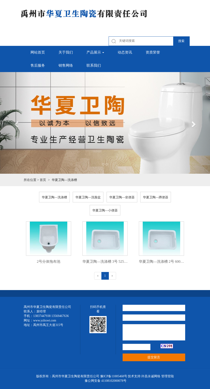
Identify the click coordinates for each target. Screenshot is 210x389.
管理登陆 (167, 376)
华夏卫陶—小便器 (105, 210)
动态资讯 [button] (125, 52)
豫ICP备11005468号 (113, 376)
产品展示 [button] (95, 52)
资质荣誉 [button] (153, 52)
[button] (16, 123)
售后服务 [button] (37, 65)
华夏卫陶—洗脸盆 (88, 197)
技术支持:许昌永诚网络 (144, 376)
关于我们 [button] (65, 52)
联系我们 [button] (93, 65)
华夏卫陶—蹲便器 (155, 197)
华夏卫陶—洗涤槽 (54, 197)
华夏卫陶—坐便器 (122, 197)
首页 (43, 180)
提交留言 (153, 357)
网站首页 (37, 52)
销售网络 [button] (65, 65)
